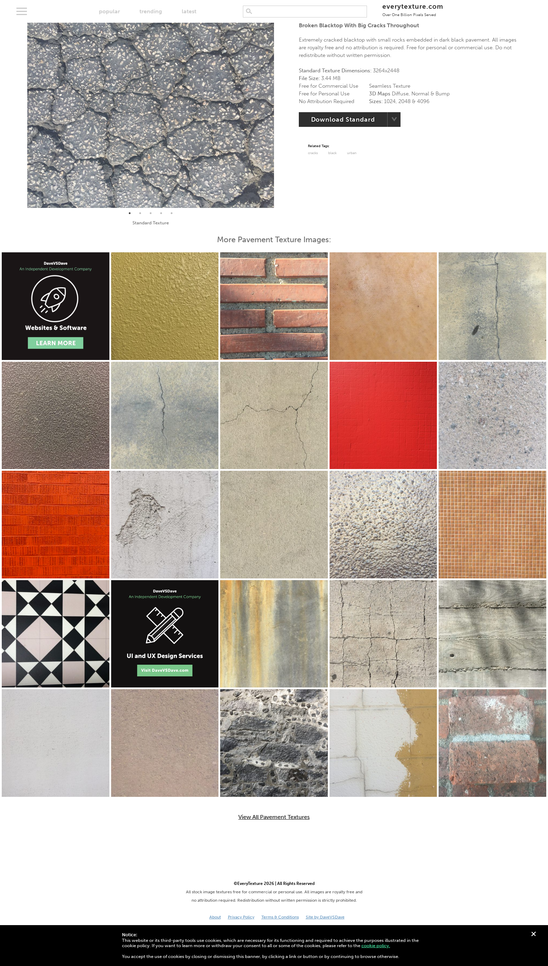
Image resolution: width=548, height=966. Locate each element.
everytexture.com (412, 9)
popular (109, 11)
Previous (22, 115)
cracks (313, 153)
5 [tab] (171, 213)
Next (279, 115)
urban (351, 153)
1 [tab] (129, 213)
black (332, 153)
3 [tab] (150, 213)
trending (150, 11)
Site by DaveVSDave (325, 917)
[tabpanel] (150, 115)
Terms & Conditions (280, 917)
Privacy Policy (241, 917)
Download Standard (343, 119)
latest (189, 11)
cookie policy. (375, 945)
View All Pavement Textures (274, 817)
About (215, 917)
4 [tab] (161, 213)
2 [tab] (140, 213)
